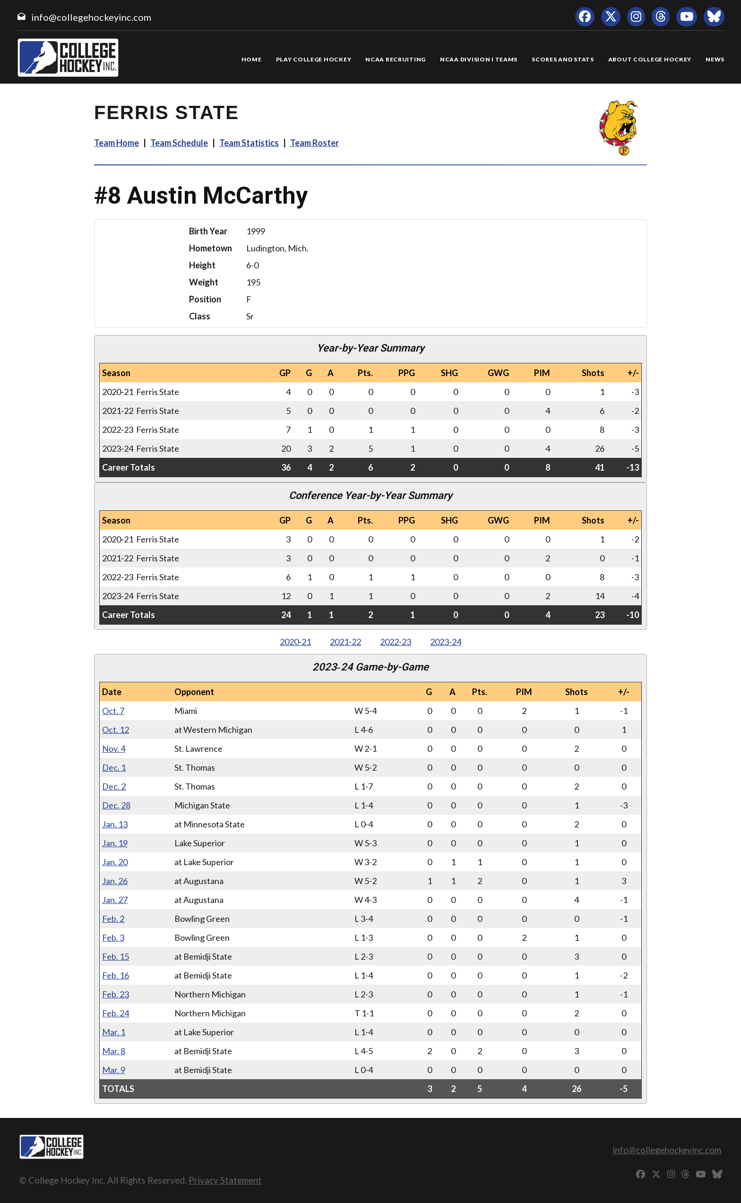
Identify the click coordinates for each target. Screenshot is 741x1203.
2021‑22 (345, 641)
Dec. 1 (114, 767)
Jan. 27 (115, 899)
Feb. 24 (115, 1013)
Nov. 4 (113, 748)
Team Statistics (249, 142)
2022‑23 (395, 641)
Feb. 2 (113, 918)
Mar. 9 (113, 1070)
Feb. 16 (115, 975)
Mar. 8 (113, 1051)
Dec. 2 (114, 786)
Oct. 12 (115, 729)
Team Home (116, 142)
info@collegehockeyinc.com (91, 17)
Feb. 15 (115, 956)
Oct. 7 (113, 710)
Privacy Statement (225, 1180)
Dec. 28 (116, 805)
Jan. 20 (115, 862)
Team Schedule (179, 142)
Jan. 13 (115, 824)
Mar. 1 (113, 1032)
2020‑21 (295, 641)
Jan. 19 (115, 843)
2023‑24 (445, 641)
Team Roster (314, 142)
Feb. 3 (113, 937)
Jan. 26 (115, 881)
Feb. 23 (115, 994)
